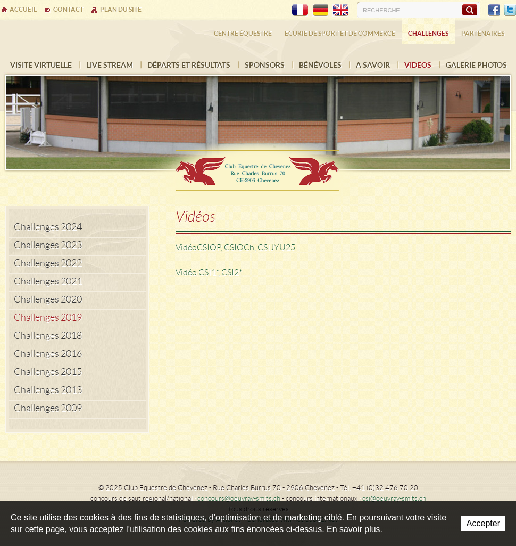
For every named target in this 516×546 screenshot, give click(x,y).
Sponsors (265, 65)
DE (320, 10)
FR (300, 10)
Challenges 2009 (48, 408)
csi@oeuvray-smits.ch (394, 498)
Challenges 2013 (48, 390)
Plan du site (121, 9)
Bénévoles (320, 65)
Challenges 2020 (48, 299)
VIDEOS (417, 65)
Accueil (23, 9)
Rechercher (469, 9)
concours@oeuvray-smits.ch (238, 498)
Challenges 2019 (48, 317)
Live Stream (109, 65)
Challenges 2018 (48, 335)
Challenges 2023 (48, 245)
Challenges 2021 (48, 281)
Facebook (494, 10)
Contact (68, 9)
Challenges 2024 (48, 227)
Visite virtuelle (41, 65)
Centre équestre (243, 33)
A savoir (373, 65)
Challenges (428, 33)
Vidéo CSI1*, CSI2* (209, 272)
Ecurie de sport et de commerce (340, 33)
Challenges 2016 (48, 353)
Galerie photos (476, 65)
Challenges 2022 (48, 263)
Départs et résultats (188, 65)
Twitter (510, 10)
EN (340, 10)
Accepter (483, 523)
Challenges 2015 (48, 371)
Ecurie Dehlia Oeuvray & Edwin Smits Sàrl (258, 167)
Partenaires (482, 33)
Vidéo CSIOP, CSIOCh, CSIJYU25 (235, 247)
